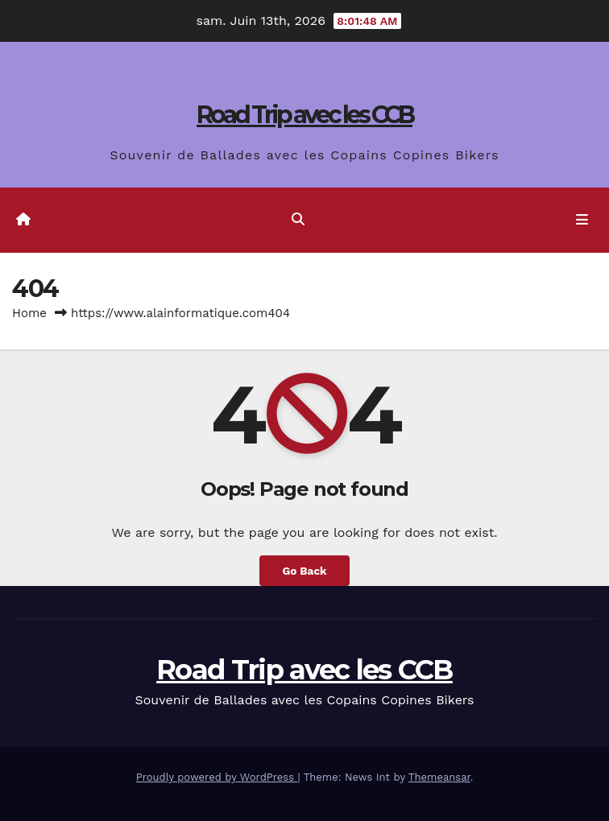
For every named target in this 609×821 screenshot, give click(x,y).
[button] (298, 219)
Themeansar (439, 777)
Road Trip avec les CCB (304, 115)
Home (29, 313)
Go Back (304, 570)
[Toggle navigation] (582, 220)
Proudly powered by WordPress (217, 777)
